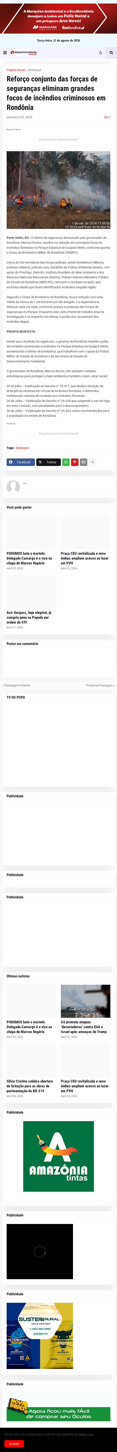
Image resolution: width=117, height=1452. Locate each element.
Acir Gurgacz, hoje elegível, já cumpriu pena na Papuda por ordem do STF (29, 617)
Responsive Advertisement (58, 139)
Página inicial (16, 70)
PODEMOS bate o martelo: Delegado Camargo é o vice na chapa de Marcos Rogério (29, 558)
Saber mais (86, 1434)
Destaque (34, 70)
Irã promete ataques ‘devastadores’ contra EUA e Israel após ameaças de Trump (84, 1027)
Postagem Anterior (17, 685)
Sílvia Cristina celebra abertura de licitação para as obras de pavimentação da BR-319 (30, 1086)
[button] (5, 53)
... (25, 482)
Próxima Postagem (99, 685)
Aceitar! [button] (14, 1444)
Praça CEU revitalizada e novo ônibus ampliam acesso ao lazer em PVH (85, 558)
